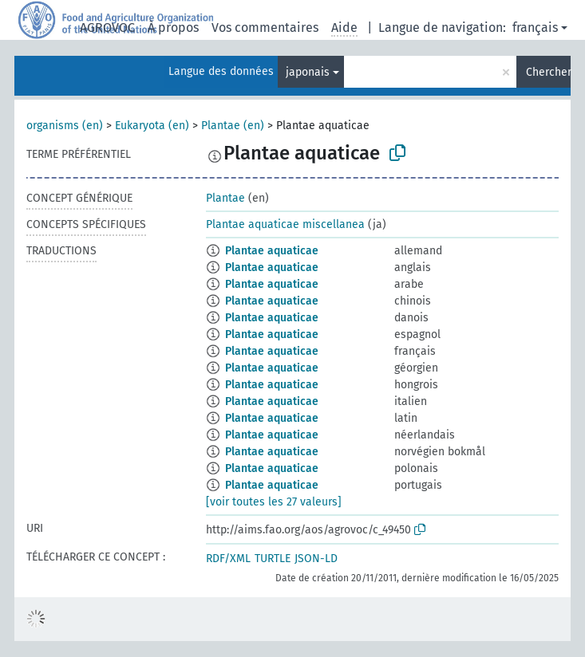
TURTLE (273, 558)
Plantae (225, 198)
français (535, 27)
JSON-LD (316, 558)
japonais (308, 72)
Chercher (548, 72)
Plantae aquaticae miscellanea (285, 224)
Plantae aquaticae (271, 251)
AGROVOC (107, 27)
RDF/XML (228, 558)
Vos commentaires (264, 27)
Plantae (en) (232, 125)
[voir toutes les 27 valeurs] (274, 502)
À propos (173, 27)
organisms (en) (64, 125)
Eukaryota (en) (152, 125)
